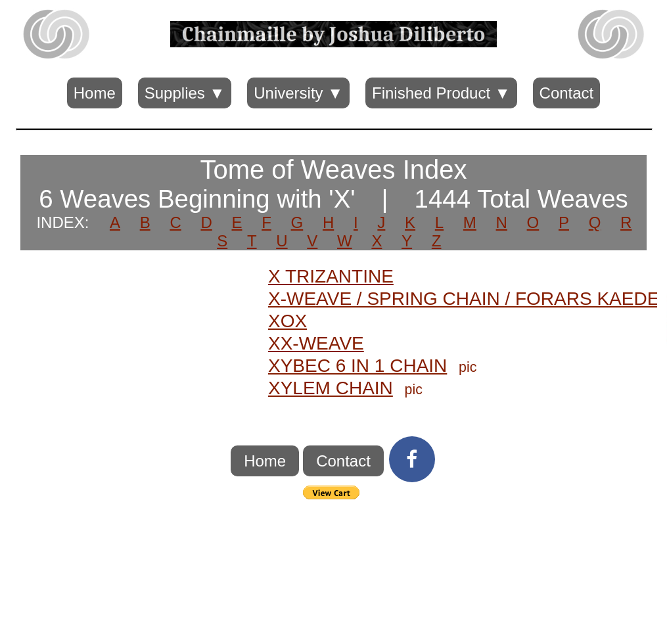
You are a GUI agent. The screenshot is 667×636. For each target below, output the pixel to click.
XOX (287, 321)
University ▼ (298, 93)
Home (95, 93)
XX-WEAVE (316, 343)
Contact (567, 93)
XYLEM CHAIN (330, 388)
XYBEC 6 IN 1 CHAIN (357, 365)
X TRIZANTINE (331, 276)
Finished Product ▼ (441, 93)
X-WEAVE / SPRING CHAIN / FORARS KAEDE (463, 298)
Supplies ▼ (185, 93)
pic (467, 367)
